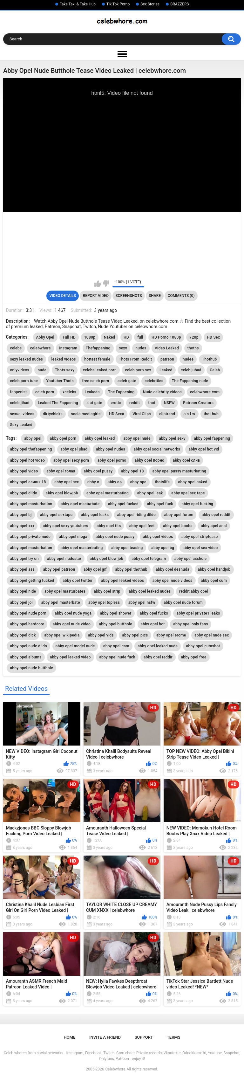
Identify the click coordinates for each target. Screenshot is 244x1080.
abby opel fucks (154, 613)
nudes (140, 348)
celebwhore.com (205, 392)
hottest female (97, 359)
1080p (90, 337)
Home (69, 1037)
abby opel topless (104, 602)
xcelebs (69, 392)
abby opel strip (107, 591)
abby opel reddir (158, 657)
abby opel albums (25, 657)
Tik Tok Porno (118, 4)
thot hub (211, 414)
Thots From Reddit (135, 359)
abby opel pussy (98, 471)
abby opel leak (150, 493)
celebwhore (40, 348)
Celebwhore (115, 1069)
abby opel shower (116, 613)
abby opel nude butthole (31, 668)
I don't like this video (106, 283)
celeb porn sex (138, 370)
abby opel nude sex (211, 635)
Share (155, 295)
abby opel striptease (199, 536)
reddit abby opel (193, 591)
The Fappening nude (190, 381)
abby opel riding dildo (136, 514)
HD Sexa (116, 414)
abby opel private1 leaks (198, 613)
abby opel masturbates (64, 591)
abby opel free (194, 657)
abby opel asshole (190, 558)
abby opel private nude (30, 536)
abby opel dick (23, 635)
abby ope (138, 482)
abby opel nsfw (141, 602)
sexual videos (22, 414)
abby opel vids (101, 635)
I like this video (97, 283)
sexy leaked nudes (26, 359)
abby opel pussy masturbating (179, 471)
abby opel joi (21, 602)
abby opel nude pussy (115, 536)
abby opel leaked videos (122, 580)
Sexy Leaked (21, 425)
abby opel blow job (106, 558)
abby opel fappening (212, 438)
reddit (134, 403)
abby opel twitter (78, 580)
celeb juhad (191, 370)
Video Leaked (167, 348)
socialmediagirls (85, 414)
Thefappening (98, 348)
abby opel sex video (200, 548)
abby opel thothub (131, 569)
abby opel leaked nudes (150, 591)
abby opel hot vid (203, 449)
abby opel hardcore (27, 624)
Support (144, 1037)
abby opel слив (186, 460)
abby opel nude (137, 438)
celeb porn (44, 392)
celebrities (154, 381)
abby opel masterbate (60, 602)
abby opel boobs (178, 526)
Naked (109, 337)
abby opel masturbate (80, 504)
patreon (167, 359)
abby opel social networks (156, 449)
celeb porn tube (24, 381)
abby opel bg (162, 548)
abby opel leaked (100, 438)
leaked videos (63, 359)
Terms (173, 1037)
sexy (123, 348)
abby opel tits (109, 526)
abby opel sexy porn (71, 460)
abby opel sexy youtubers (65, 526)
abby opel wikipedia (61, 635)
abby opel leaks (95, 514)
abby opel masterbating (82, 548)
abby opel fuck (160, 504)
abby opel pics (135, 635)
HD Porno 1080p (166, 337)
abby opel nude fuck (117, 657)
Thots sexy (64, 370)
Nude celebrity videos (162, 392)
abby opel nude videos (172, 580)
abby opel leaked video (70, 657)
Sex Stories (149, 4)
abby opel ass (22, 569)
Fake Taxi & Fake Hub (78, 4)
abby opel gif (95, 569)
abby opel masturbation (31, 504)
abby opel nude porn (28, 613)
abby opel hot (153, 624)
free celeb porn (95, 381)
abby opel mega (73, 536)
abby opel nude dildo (28, 646)
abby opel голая (60, 471)
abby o (93, 482)
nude (41, 370)
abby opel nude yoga (73, 613)
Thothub (209, 359)
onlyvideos (19, 370)
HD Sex (213, 337)
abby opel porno (112, 460)
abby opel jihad (73, 449)
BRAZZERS (179, 4)
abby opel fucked (123, 504)
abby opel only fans (190, 624)
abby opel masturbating (107, 493)
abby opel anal (214, 526)
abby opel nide (23, 591)
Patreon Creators (198, 403)
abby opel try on (24, 558)
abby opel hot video (27, 460)
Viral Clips (141, 414)
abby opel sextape (56, 514)
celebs (16, 348)
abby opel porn (63, 438)
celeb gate (127, 381)
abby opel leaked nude (158, 646)
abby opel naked (192, 482)
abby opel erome (171, 635)
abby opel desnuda (172, 569)
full (140, 337)
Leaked (166, 370)
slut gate (94, 403)
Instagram (68, 348)
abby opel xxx (22, 526)
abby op (115, 482)
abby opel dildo (23, 493)
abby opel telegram (149, 558)
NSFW (169, 403)
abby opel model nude (75, 646)
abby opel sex (66, 482)
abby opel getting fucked (32, 580)
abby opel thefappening (31, 449)
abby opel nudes (110, 449)
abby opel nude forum (183, 602)
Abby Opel (45, 337)
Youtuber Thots (60, 381)
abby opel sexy (172, 438)
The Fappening (121, 392)
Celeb (215, 370)
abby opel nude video (72, 624)
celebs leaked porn (100, 370)
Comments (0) (181, 295)
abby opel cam (116, 646)
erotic (116, 403)
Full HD (69, 337)
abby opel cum (214, 580)
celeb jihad (19, 403)
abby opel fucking (197, 504)
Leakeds (92, 392)
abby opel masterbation (31, 548)
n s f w (189, 414)
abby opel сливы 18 (28, 482)
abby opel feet (142, 526)
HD (126, 337)
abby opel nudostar (64, 558)
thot (152, 403)
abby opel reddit (216, 514)
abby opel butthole (115, 624)
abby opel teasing (127, 548)
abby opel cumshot (203, 646)
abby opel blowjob (62, 493)
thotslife (162, 482)
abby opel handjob (214, 569)
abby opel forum (178, 514)
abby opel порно (149, 460)
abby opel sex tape (188, 493)
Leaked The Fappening (58, 403)
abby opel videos (158, 536)
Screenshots (129, 295)
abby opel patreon (59, 569)
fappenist (18, 392)
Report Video (96, 295)
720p (193, 337)
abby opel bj (20, 514)
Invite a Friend (105, 1037)
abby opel (33, 438)
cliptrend (167, 414)
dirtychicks (53, 414)
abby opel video (24, 471)
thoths (193, 348)
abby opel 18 (132, 471)
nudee (188, 359)
